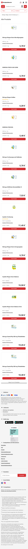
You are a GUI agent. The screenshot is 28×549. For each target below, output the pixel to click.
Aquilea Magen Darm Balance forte (12, 306)
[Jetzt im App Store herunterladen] (9, 422)
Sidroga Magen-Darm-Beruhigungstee (12, 37)
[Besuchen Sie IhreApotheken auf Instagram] (5, 483)
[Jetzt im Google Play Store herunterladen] (19, 422)
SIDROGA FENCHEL (7, 127)
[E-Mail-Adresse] (9, 475)
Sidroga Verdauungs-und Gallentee (12, 157)
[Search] (25, 6)
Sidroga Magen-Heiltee (8, 97)
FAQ (2, 447)
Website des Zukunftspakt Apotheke (8, 491)
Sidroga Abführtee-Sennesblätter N (12, 187)
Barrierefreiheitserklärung (6, 465)
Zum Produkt (14, 49)
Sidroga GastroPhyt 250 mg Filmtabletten (13, 336)
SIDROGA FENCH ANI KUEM (10, 67)
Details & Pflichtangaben (7, 43)
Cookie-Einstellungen (5, 463)
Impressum (3, 456)
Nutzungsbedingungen (6, 452)
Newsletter (3, 445)
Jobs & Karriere (4, 461)
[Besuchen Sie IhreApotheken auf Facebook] (2, 483)
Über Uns (3, 458)
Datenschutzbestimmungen (7, 454)
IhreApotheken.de (4, 398)
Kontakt (2, 449)
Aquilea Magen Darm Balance (10, 276)
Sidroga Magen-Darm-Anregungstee (12, 247)
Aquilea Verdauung (7, 217)
